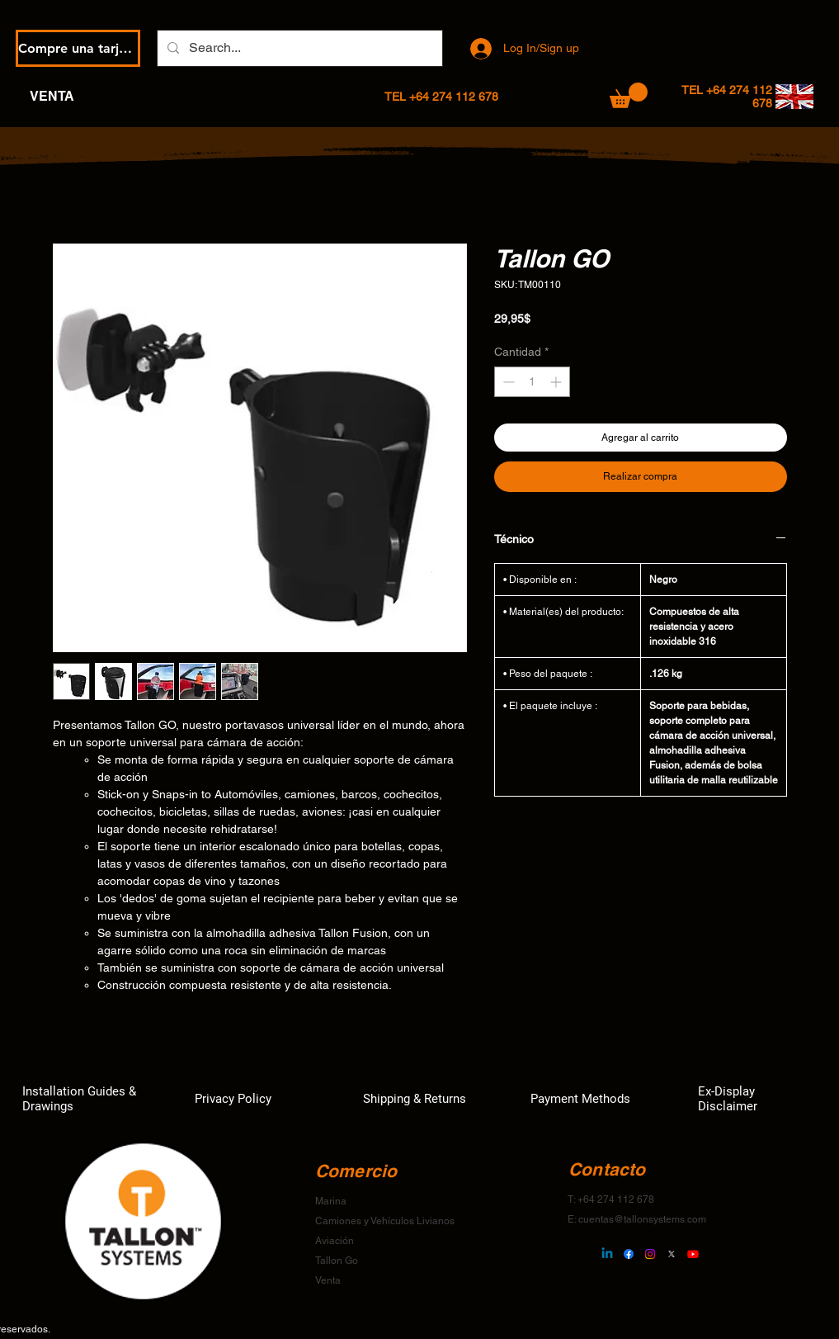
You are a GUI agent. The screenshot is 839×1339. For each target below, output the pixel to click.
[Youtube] (693, 1254)
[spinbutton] (532, 381)
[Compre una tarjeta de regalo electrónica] (78, 48)
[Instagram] (650, 1254)
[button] (629, 95)
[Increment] (557, 381)
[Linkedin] (607, 1254)
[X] (671, 1254)
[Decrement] (507, 381)
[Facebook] (628, 1254)
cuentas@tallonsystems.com (642, 1219)
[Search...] (298, 48)
